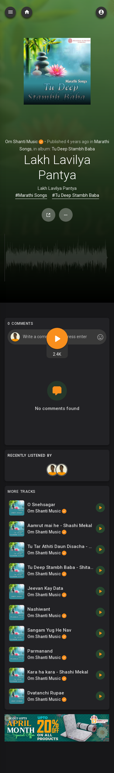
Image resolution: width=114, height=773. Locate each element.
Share (48, 215)
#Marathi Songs (31, 195)
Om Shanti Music (24, 141)
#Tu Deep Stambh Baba (75, 195)
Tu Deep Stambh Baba (73, 148)
